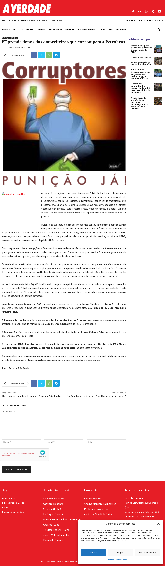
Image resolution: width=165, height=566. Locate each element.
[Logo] (62, 8)
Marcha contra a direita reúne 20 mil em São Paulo (31, 396)
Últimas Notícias (10, 38)
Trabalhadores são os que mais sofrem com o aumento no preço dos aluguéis (141, 61)
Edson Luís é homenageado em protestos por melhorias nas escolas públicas (140, 74)
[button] (158, 523)
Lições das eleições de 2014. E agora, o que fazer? (96, 396)
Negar (120, 552)
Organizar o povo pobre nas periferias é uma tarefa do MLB (141, 49)
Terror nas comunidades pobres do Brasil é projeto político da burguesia (141, 88)
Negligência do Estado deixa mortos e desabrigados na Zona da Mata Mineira (139, 103)
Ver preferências (147, 552)
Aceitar (93, 552)
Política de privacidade (117, 560)
